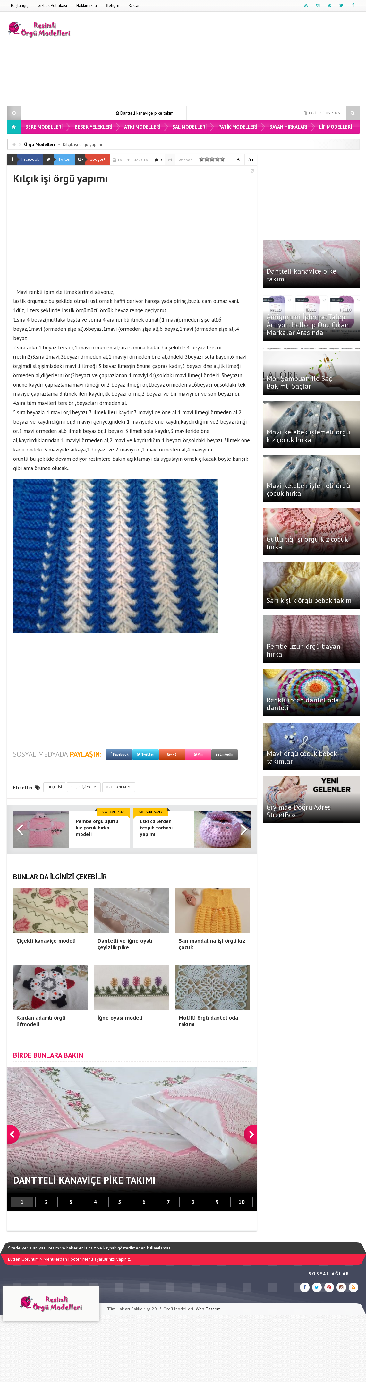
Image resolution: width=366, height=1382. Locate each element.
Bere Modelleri (44, 127)
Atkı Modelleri (142, 127)
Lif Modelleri (335, 127)
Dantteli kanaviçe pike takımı (160, 113)
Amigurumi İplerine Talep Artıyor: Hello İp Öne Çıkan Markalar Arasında (308, 324)
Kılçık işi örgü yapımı (82, 144)
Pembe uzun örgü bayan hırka (303, 650)
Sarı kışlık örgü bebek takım (309, 600)
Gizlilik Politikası (52, 5)
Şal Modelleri (190, 127)
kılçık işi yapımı (84, 787)
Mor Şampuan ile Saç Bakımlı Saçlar (299, 382)
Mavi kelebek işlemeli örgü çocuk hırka (308, 489)
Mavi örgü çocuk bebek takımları (302, 757)
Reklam (135, 5)
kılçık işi (54, 787)
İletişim (112, 5)
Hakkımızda (86, 5)
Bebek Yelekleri (93, 127)
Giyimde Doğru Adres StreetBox (299, 811)
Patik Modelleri (237, 127)
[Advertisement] (243, 60)
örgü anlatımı (119, 787)
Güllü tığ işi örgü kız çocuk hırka (307, 543)
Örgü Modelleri (39, 144)
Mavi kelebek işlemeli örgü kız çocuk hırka (308, 435)
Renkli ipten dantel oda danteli (303, 703)
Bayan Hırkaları (288, 127)
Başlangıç (19, 5)
